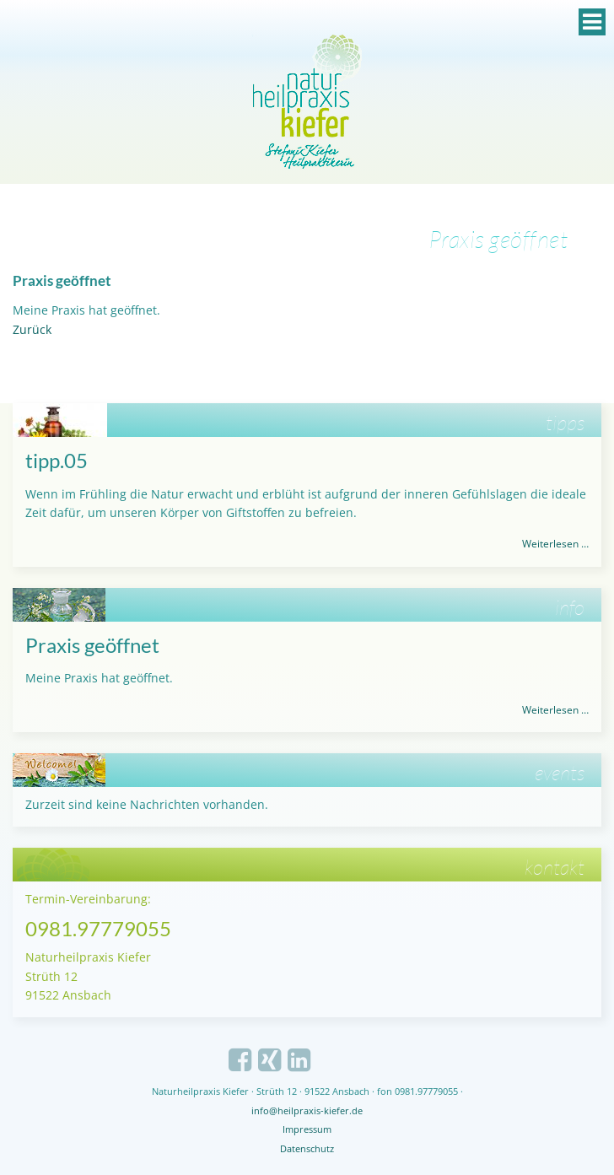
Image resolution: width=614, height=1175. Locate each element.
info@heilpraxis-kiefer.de (307, 1110)
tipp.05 (56, 460)
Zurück (32, 329)
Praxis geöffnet (92, 645)
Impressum (307, 1129)
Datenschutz (307, 1148)
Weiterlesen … (555, 543)
